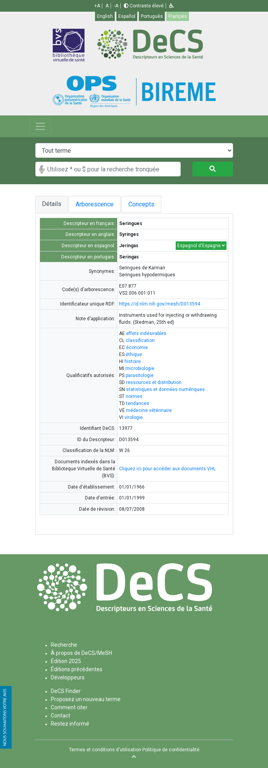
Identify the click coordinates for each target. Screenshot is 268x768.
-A (116, 6)
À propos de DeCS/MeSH (81, 653)
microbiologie (139, 368)
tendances (137, 403)
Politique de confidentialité (170, 749)
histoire (132, 361)
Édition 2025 (66, 661)
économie (137, 347)
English (105, 16)
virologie (133, 417)
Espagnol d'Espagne (201, 245)
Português (152, 16)
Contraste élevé (144, 6)
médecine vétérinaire (149, 410)
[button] (171, 6)
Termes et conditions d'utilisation (105, 749)
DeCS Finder (66, 691)
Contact (60, 715)
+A (97, 6)
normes (134, 396)
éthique (134, 354)
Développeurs (68, 677)
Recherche (64, 645)
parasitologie (140, 375)
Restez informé (70, 724)
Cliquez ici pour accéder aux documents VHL (167, 468)
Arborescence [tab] (95, 204)
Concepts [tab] (143, 204)
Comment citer (69, 707)
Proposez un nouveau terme (86, 699)
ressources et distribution (154, 382)
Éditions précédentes (76, 669)
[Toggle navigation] (40, 126)
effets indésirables (146, 333)
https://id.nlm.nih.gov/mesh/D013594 (159, 304)
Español (126, 16)
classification (140, 340)
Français (177, 16)
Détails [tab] (51, 204)
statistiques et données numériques (165, 389)
